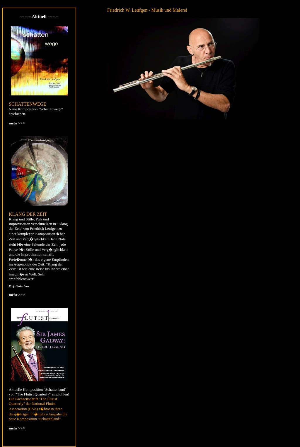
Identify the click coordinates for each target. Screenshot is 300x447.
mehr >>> (17, 123)
